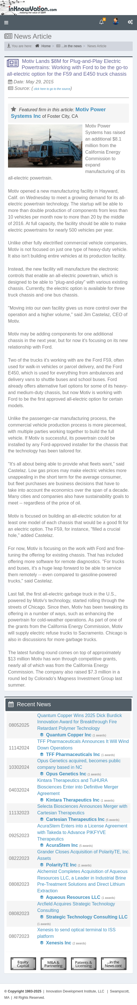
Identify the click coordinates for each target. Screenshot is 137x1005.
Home (43, 46)
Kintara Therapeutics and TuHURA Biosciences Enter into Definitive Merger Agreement (77, 787)
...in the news (71, 46)
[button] (6, 22)
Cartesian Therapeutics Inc (72, 819)
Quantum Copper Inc (65, 734)
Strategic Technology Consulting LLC (84, 917)
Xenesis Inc (55, 942)
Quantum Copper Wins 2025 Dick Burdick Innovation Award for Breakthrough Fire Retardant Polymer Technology (79, 722)
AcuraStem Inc (59, 845)
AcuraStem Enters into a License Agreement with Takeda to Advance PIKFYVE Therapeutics (82, 832)
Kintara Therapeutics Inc (70, 800)
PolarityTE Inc (58, 864)
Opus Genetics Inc (63, 773)
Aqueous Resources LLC (70, 897)
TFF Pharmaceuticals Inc (70, 754)
